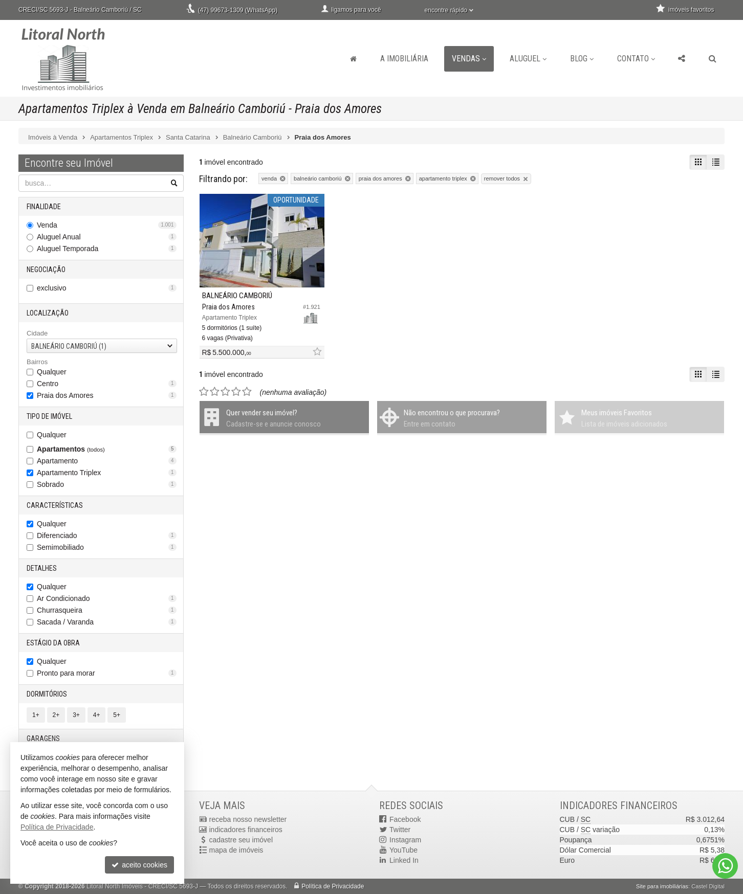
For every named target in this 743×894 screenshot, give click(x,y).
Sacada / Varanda (107, 622)
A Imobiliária (404, 58)
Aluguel (528, 58)
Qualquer (52, 372)
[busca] (712, 59)
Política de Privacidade (332, 886)
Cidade (37, 333)
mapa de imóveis (236, 850)
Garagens (43, 738)
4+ (96, 715)
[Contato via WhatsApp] (725, 866)
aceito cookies (139, 865)
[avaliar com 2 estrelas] (215, 392)
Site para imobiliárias (662, 886)
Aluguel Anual (107, 237)
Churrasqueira (107, 610)
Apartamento (107, 461)
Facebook (405, 819)
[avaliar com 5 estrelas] (247, 392)
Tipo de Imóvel (49, 416)
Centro (107, 383)
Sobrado (107, 484)
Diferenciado (107, 535)
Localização (48, 313)
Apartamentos (107, 449)
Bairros (37, 362)
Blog (582, 58)
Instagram (405, 840)
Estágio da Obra (53, 643)
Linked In (404, 860)
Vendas (469, 58)
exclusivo (107, 288)
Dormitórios (47, 694)
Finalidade (44, 207)
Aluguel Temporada (107, 248)
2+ (56, 715)
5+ (116, 715)
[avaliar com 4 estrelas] (236, 392)
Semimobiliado (107, 547)
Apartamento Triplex (107, 472)
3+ (76, 715)
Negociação (46, 269)
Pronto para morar (107, 673)
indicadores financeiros (245, 829)
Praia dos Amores (107, 395)
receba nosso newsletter (248, 819)
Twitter (399, 829)
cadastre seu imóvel (241, 840)
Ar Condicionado (107, 598)
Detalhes (42, 568)
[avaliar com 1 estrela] (204, 392)
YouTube (403, 850)
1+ (35, 715)
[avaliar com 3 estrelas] (225, 392)
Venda (107, 225)
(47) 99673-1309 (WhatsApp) (237, 10)
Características (55, 505)
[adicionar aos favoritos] (317, 352)
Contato (636, 58)
